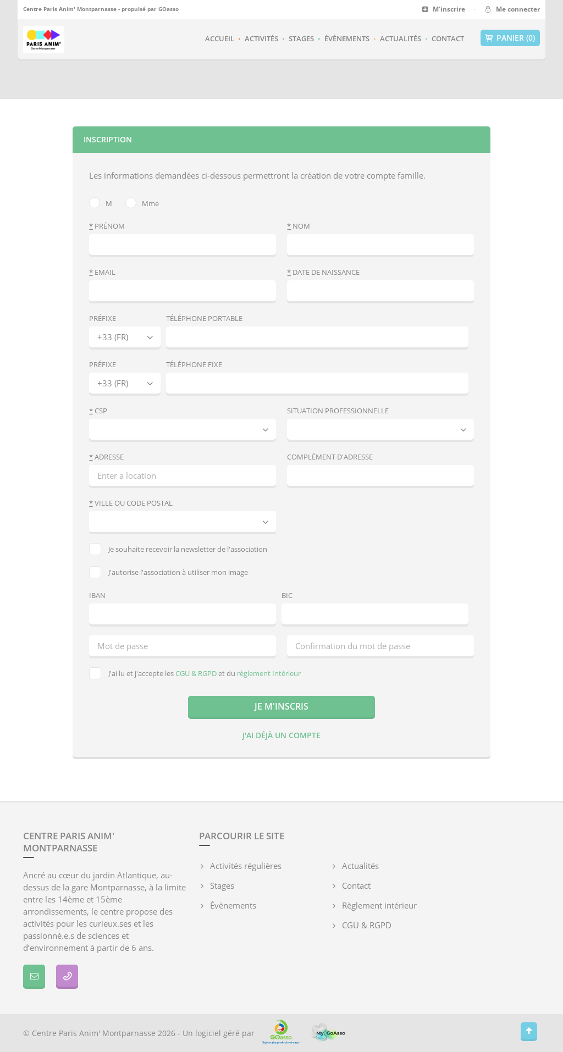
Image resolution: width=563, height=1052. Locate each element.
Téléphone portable (204, 318)
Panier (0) (510, 37)
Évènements (346, 38)
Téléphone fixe (194, 364)
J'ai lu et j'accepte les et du (195, 673)
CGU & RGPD (196, 673)
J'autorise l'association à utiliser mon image (168, 572)
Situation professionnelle (338, 411)
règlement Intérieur (269, 673)
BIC (287, 595)
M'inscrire (443, 9)
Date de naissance (323, 272)
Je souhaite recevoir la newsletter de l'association (178, 549)
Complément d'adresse (330, 457)
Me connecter (511, 9)
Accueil (219, 38)
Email (102, 272)
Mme (142, 202)
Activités (261, 38)
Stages (301, 38)
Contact (448, 38)
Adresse (106, 457)
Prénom (107, 226)
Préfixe (102, 318)
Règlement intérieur (379, 905)
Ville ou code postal (131, 503)
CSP (98, 411)
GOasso (168, 9)
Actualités (400, 38)
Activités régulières (246, 865)
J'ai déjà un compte (281, 735)
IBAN (97, 595)
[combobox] (182, 521)
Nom (298, 226)
